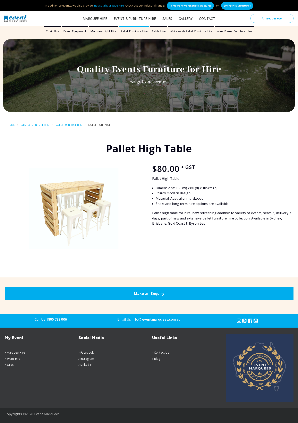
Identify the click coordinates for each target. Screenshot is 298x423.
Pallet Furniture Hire (134, 31)
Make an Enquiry (149, 293)
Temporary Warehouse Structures (190, 5)
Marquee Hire (95, 18)
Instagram (87, 359)
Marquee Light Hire (103, 31)
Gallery (186, 18)
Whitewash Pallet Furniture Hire (191, 31)
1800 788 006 (271, 18)
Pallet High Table (99, 125)
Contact (207, 18)
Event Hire (13, 359)
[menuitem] (38, 352)
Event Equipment (74, 31)
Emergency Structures (237, 5)
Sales (167, 18)
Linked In (86, 364)
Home (11, 125)
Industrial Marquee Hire (109, 5)
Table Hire (159, 31)
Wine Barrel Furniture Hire (234, 31)
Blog (157, 359)
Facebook (87, 352)
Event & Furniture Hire (135, 18)
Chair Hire (52, 31)
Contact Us (161, 352)
